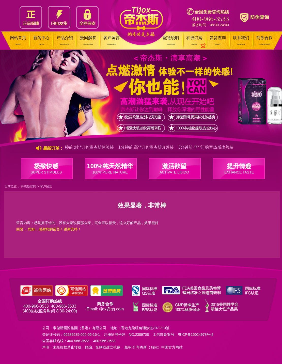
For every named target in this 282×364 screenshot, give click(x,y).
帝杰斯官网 (28, 186)
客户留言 (46, 186)
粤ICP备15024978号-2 (195, 335)
